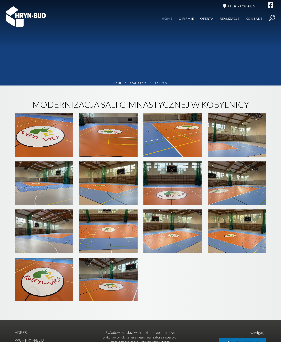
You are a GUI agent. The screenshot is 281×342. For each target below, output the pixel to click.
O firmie (186, 18)
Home (167, 18)
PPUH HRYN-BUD (241, 6)
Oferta (206, 18)
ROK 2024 (161, 83)
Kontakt (254, 18)
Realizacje (229, 18)
